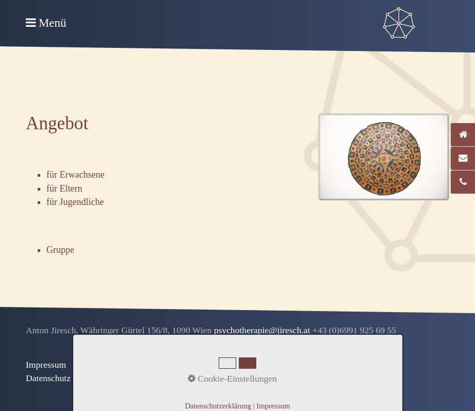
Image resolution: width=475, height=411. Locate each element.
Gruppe (60, 250)
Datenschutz (48, 378)
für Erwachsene (75, 174)
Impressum (46, 364)
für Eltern (64, 188)
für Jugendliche (75, 202)
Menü (52, 22)
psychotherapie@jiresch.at (263, 330)
